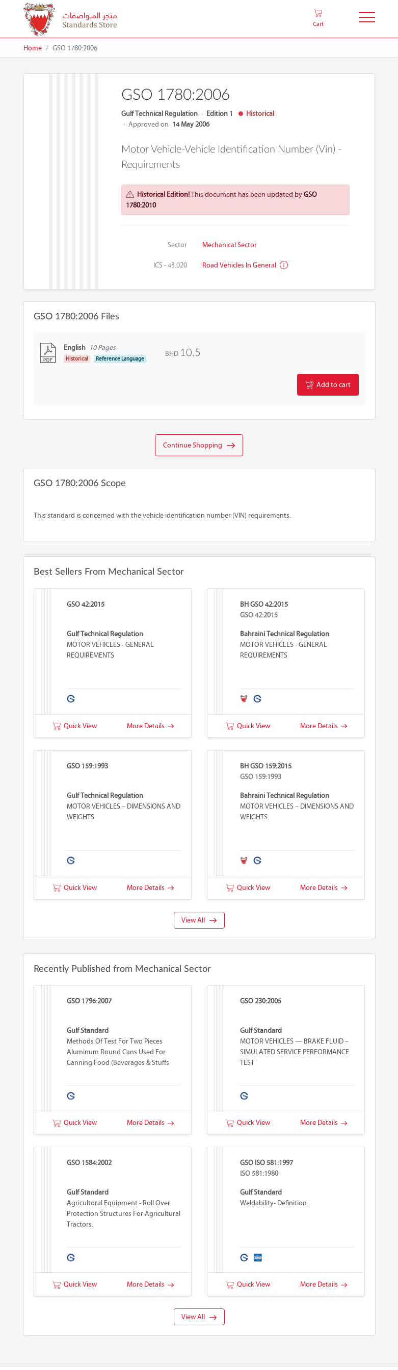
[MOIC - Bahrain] (70, 19)
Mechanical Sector (229, 245)
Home (32, 48)
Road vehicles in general (245, 265)
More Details (150, 726)
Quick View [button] (74, 726)
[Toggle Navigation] (367, 19)
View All (199, 920)
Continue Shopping (199, 445)
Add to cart (328, 385)
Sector (177, 245)
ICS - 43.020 (170, 265)
